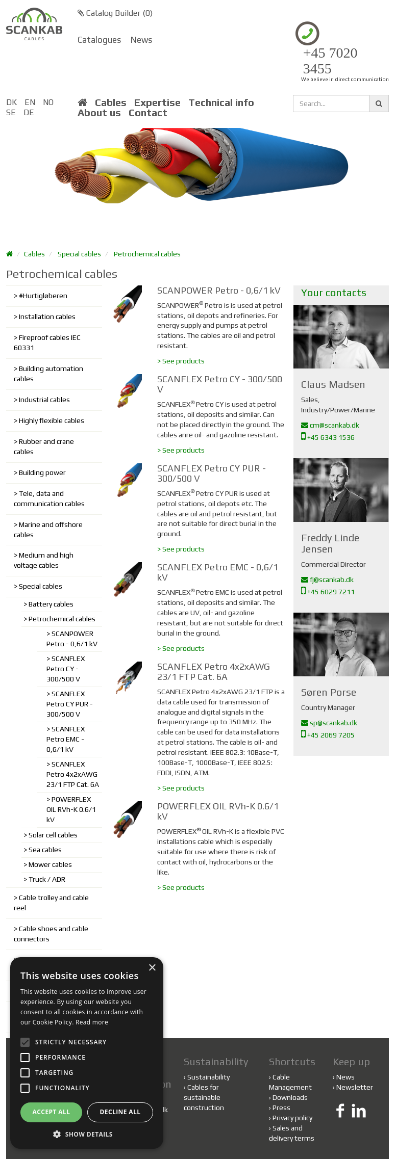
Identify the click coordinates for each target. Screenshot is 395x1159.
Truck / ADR (47, 879)
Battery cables (51, 604)
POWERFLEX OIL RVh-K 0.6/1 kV (71, 809)
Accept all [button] (51, 1112)
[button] (86, 1134)
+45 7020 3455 (330, 60)
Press (281, 1107)
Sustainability (207, 1077)
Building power (42, 472)
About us (99, 113)
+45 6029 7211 (328, 592)
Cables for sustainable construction (204, 1097)
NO (48, 102)
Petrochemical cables (147, 254)
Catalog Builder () (115, 13)
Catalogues (99, 40)
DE (28, 112)
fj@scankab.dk (327, 579)
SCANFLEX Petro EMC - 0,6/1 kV (65, 739)
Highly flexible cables (51, 420)
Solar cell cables (53, 835)
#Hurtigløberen (43, 296)
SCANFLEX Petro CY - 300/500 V (65, 668)
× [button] (152, 968)
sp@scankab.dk (329, 723)
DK (11, 102)
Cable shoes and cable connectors (51, 934)
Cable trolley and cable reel (51, 902)
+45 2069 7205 (328, 735)
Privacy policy (292, 1118)
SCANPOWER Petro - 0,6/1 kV (71, 638)
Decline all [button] (120, 1112)
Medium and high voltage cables (43, 560)
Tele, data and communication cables (49, 498)
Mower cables (50, 864)
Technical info (221, 102)
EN (29, 102)
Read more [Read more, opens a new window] (92, 1022)
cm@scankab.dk (330, 425)
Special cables (79, 254)
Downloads (290, 1097)
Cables (111, 102)
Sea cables (45, 850)
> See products (181, 361)
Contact (148, 113)
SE (11, 112)
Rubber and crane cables (44, 446)
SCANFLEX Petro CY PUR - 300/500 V (69, 704)
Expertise (157, 102)
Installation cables (47, 316)
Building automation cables (48, 373)
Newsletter (354, 1087)
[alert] (86, 1053)
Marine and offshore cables (48, 529)
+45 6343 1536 (328, 437)
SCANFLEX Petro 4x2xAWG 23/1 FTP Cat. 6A (72, 774)
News (141, 40)
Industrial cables (44, 400)
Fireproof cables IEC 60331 (47, 342)
